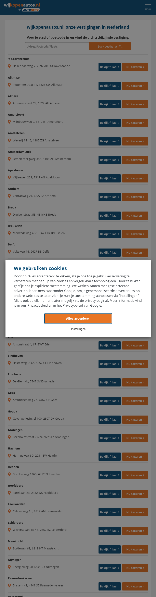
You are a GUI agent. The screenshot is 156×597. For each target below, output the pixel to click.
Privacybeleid (37, 305)
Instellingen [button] (78, 329)
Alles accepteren (78, 318)
